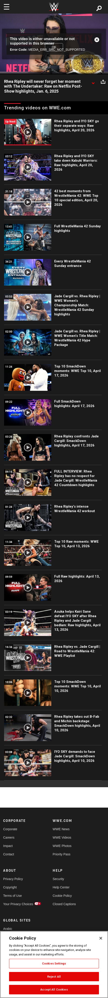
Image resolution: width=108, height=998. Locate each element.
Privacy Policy (13, 879)
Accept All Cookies (54, 989)
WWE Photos (62, 846)
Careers (8, 837)
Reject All (54, 976)
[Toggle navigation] (6, 6)
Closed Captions (64, 904)
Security (58, 879)
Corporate (10, 829)
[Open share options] (103, 82)
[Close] (101, 938)
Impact (8, 846)
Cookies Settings (54, 963)
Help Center (61, 887)
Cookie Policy (62, 895)
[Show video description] (93, 82)
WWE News (61, 829)
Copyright (10, 887)
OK (54, 47)
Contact (8, 854)
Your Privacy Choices (15, 904)
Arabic (7, 929)
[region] (54, 964)
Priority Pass (61, 854)
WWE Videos (62, 837)
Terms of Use (12, 895)
